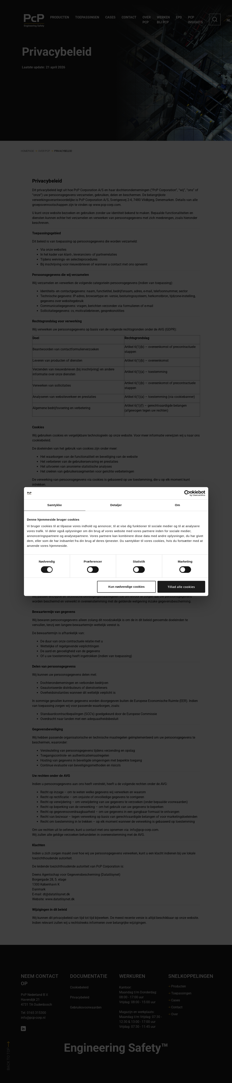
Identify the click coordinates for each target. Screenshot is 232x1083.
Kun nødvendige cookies (126, 586)
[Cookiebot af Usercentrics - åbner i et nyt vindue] (187, 493)
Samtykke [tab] (54, 505)
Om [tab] (177, 505)
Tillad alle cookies (181, 587)
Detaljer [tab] (116, 505)
